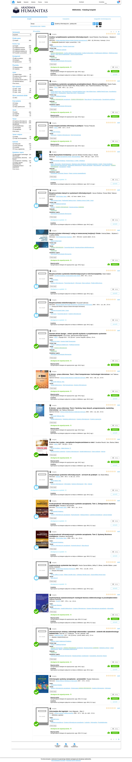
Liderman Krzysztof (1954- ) (60, 310)
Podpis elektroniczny (96, 283)
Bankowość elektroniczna (75, 165)
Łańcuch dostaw (107, 514)
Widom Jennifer (70, 574)
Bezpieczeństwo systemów (58, 451)
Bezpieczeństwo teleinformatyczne (84, 247)
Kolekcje (43, 26)
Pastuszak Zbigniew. (56, 605)
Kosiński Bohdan (58, 160)
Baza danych (88, 99)
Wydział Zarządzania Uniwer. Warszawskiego (68, 156)
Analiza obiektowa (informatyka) (72, 53)
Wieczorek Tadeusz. (57, 381)
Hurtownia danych (76, 545)
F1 (108, 2)
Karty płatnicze (106, 165)
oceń (118, 34)
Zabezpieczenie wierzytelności (59, 165)
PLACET (58, 601)
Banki (52, 164)
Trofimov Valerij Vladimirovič (61, 641)
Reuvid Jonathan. (55, 448)
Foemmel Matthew (79, 91)
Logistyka (87, 722)
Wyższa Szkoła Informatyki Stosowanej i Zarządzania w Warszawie (74, 304)
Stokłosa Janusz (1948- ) (85, 200)
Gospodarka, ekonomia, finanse (59, 173)
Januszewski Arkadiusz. (57, 511)
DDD (52, 348)
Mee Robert (91, 91)
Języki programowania (77, 54)
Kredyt (100, 164)
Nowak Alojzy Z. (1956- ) (75, 160)
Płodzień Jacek (68, 46)
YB (93, 2)
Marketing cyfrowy (104, 648)
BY (96, 2)
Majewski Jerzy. (55, 719)
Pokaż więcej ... (16, 83)
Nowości (26, 2)
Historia (33, 2)
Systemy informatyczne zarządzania (60, 514)
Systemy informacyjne (77, 484)
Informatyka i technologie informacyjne (61, 61)
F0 (106, 2)
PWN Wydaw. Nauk (61, 196)
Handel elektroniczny (56, 385)
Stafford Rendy (102, 91)
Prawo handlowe (107, 164)
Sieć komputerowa (76, 135)
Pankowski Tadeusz (69, 200)
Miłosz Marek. (56, 480)
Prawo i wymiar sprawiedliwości (77, 173)
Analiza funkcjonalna (87, 53)
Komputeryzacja (97, 99)
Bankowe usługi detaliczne (79, 164)
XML (85, 484)
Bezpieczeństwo (76, 207)
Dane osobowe (86, 283)
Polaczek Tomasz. (55, 131)
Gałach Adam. (54, 279)
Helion (56, 87)
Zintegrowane (81, 688)
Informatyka (67, 484)
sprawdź (115, 74)
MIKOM (58, 476)
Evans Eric (55, 341)
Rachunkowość (75, 514)
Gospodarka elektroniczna (70, 649)
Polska (69, 166)
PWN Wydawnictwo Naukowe (64, 237)
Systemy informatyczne (63, 135)
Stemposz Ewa (56, 46)
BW (89, 2)
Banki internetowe (87, 165)
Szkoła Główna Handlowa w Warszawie (66, 681)
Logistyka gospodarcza (96, 514)
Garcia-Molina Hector (98, 574)
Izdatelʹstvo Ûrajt (58, 635)
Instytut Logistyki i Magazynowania (63, 713)
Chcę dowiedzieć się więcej (58, 760)
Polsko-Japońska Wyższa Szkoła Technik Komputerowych (71, 40)
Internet (53, 207)
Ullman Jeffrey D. (57, 574)
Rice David (67, 91)
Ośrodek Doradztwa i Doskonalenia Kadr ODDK (67, 275)
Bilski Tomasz (56, 200)
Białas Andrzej (56, 241)
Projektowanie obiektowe (101, 53)
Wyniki (19, 2)
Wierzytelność (97, 165)
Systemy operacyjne (95, 419)
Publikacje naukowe (61, 49)
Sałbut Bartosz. (66, 448)
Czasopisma (66, 19)
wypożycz (115, 71)
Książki (29, 19)
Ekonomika (58, 164)
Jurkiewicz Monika (83, 574)
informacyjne (57, 648)
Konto (46, 2)
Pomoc (40, 2)
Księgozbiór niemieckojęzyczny (102, 19)
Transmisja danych (69, 247)
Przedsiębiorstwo (55, 608)
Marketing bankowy (92, 164)
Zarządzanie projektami (108, 99)
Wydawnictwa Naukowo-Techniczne (65, 568)
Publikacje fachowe (61, 96)
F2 (112, 2)
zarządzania (60, 99)
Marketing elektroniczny (69, 419)
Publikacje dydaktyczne (62, 344)
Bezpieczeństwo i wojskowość (80, 655)
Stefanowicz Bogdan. (56, 685)
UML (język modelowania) (62, 54)
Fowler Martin (56, 91)
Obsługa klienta (84, 514)
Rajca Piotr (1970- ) (75, 93)
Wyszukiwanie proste (35, 26)
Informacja (53, 135)
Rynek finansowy (66, 164)
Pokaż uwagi (53, 64)
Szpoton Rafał (68, 341)
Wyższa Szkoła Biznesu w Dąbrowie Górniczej (72, 377)
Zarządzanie (62, 166)
